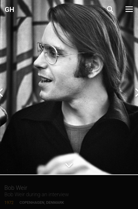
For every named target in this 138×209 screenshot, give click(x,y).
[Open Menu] (128, 9)
